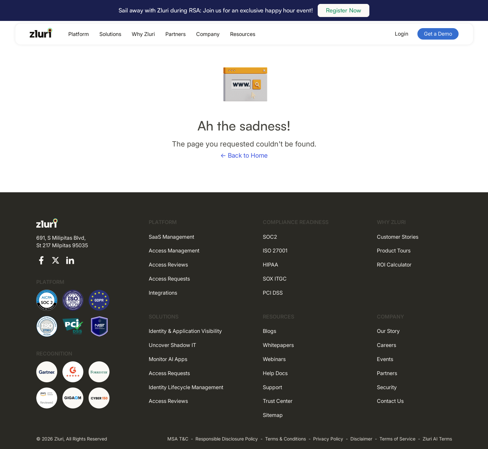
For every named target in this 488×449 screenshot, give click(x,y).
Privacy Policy (328, 438)
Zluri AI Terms (437, 438)
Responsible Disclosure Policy (226, 438)
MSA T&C (177, 438)
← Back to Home (244, 155)
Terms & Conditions (285, 438)
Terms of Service (397, 438)
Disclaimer (361, 438)
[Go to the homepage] (41, 33)
